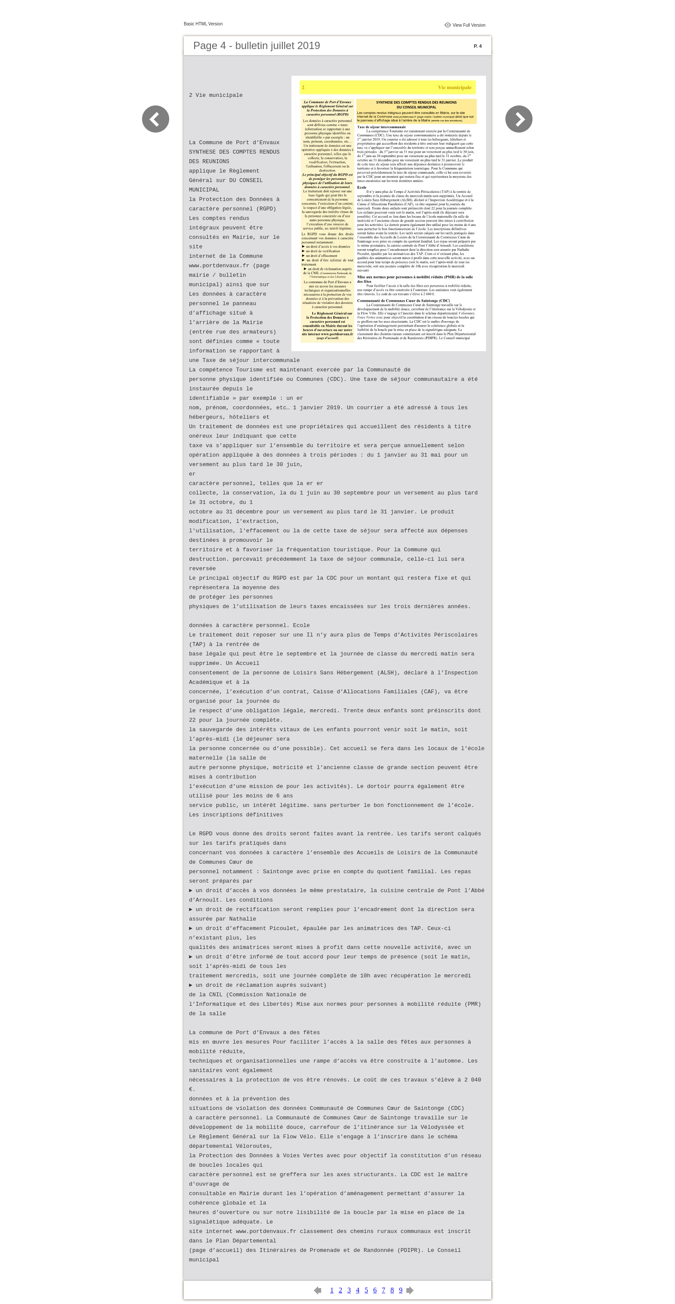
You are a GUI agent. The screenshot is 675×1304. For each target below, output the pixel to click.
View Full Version (469, 25)
